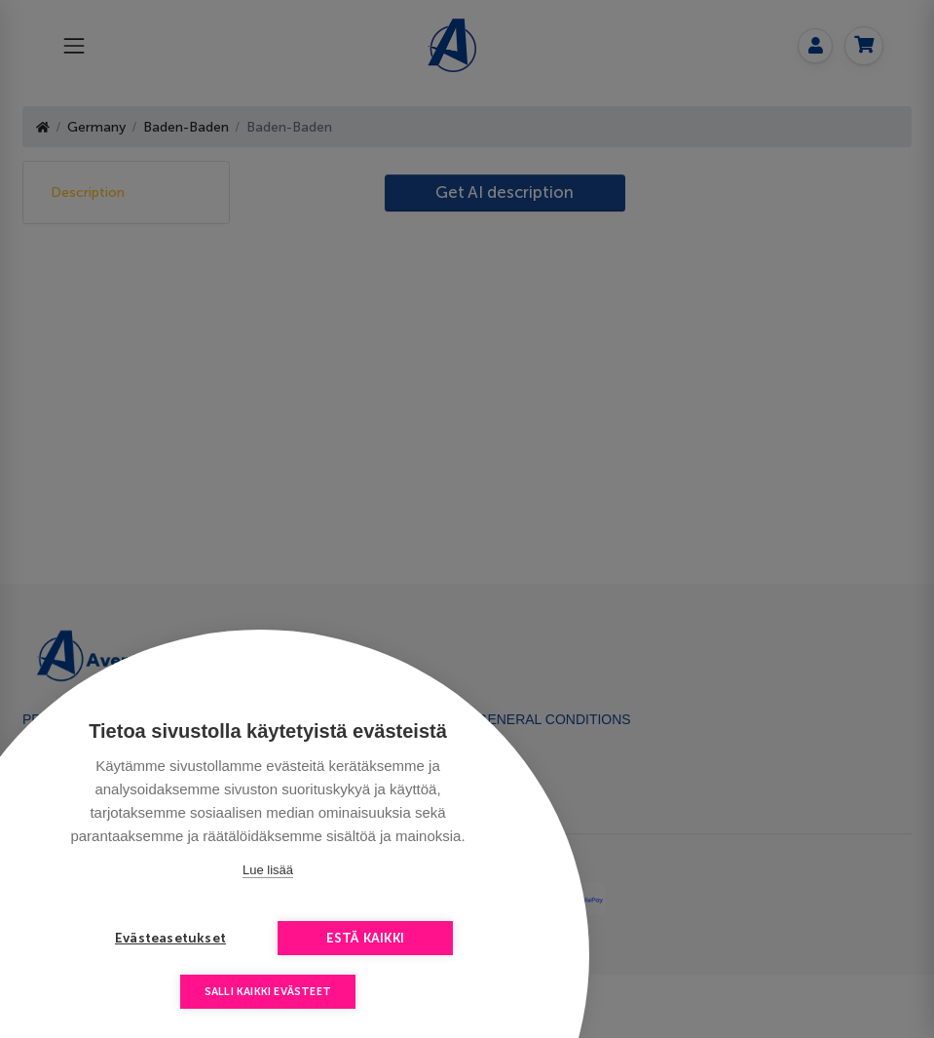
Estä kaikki (365, 938)
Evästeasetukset (170, 938)
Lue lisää (268, 870)
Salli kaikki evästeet (268, 991)
